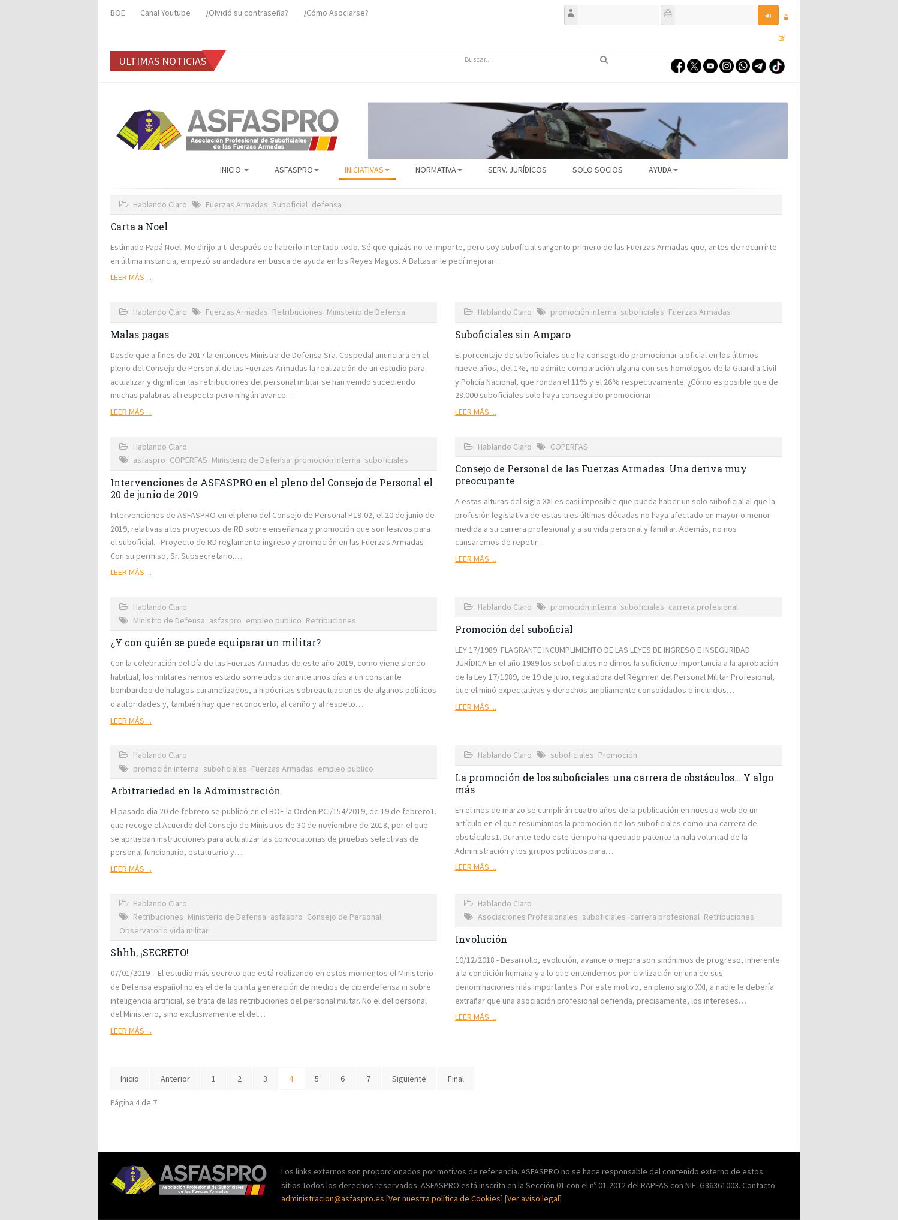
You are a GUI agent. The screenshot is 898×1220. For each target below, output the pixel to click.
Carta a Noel (139, 226)
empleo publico (274, 620)
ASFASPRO (297, 169)
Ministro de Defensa (169, 620)
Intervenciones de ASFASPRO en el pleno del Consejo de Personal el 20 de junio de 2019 (271, 488)
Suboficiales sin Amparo (513, 334)
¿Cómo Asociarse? (336, 12)
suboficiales (642, 311)
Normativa (438, 169)
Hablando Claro (160, 204)
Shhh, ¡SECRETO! (149, 952)
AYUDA (663, 169)
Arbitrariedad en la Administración (195, 790)
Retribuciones (297, 311)
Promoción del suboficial (514, 629)
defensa (327, 204)
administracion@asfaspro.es (333, 1198)
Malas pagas (139, 334)
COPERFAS (188, 459)
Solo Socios (597, 169)
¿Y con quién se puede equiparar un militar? (215, 642)
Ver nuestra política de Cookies (444, 1198)
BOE (117, 12)
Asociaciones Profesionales (528, 916)
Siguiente (409, 1078)
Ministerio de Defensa (366, 311)
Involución (481, 939)
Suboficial (290, 204)
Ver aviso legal (533, 1198)
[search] (536, 59)
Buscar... (458, 50)
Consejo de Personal (344, 916)
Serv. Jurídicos (517, 169)
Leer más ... (131, 277)
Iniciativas (367, 169)
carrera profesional (703, 606)
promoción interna (583, 311)
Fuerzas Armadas (237, 204)
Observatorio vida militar (164, 930)
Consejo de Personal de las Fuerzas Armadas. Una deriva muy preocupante (601, 474)
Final (456, 1078)
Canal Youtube (165, 12)
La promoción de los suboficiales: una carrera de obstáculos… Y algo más (614, 783)
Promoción (617, 754)
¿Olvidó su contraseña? (247, 12)
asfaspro (149, 459)
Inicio (234, 169)
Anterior (175, 1078)
